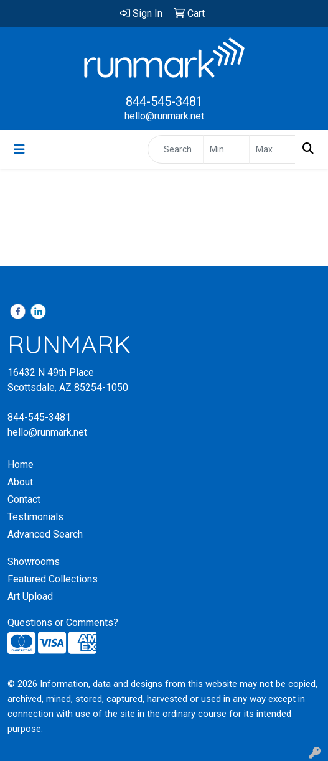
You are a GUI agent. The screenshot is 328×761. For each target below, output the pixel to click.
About (20, 482)
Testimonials (35, 517)
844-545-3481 (164, 101)
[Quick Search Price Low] (226, 149)
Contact (23, 499)
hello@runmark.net (164, 116)
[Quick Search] (176, 149)
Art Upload (30, 596)
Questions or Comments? (62, 622)
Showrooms (33, 561)
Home (20, 464)
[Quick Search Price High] (272, 149)
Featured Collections (52, 579)
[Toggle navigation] (19, 149)
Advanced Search (45, 534)
